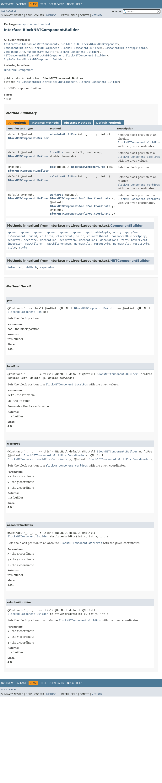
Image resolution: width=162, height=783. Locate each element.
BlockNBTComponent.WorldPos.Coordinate (80, 198)
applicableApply (98, 232)
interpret (15, 267)
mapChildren (34, 243)
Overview (7, 4)
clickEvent (64, 236)
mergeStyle (82, 243)
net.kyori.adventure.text (33, 24)
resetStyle (141, 243)
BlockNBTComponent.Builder (81, 48)
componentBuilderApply (129, 236)
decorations (88, 240)
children (46, 236)
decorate (14, 240)
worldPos (56, 194)
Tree (43, 4)
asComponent (16, 236)
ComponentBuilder (17, 48)
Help (79, 4)
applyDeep (132, 232)
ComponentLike (14, 51)
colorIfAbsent (97, 236)
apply (117, 232)
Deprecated (56, 4)
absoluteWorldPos (63, 134)
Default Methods (109, 122)
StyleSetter (13, 59)
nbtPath (31, 267)
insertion (15, 243)
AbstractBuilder (16, 44)
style (12, 247)
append (12, 232)
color (80, 236)
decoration (48, 240)
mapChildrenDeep (58, 243)
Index (70, 4)
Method (51, 15)
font (124, 240)
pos (52, 166)
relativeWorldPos (63, 176)
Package (21, 4)
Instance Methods (45, 122)
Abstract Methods (77, 122)
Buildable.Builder (75, 44)
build (33, 236)
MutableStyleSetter (41, 51)
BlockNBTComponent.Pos (88, 166)
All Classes (8, 10)
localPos (56, 152)
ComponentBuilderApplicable (126, 48)
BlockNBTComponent (43, 44)
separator (47, 267)
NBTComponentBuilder (19, 55)
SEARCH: (117, 11)
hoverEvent (139, 240)
